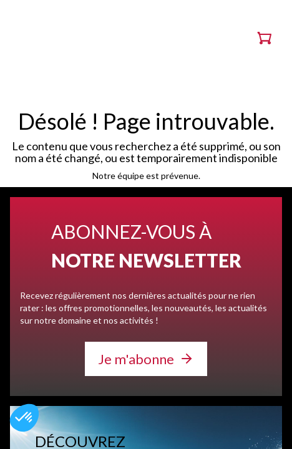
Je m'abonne (136, 358)
